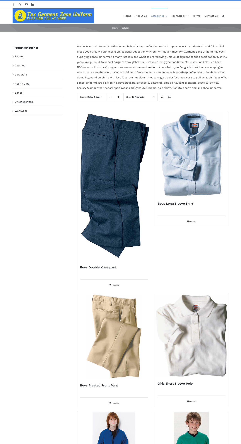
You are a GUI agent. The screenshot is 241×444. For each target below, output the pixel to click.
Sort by (90, 97)
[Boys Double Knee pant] (114, 186)
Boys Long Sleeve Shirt (175, 203)
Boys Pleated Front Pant (99, 385)
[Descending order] (118, 97)
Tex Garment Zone (190, 51)
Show (135, 97)
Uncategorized (24, 101)
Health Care (22, 83)
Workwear (21, 110)
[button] (223, 15)
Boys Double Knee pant (98, 267)
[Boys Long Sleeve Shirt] (191, 154)
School (19, 92)
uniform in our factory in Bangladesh (171, 67)
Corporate (21, 74)
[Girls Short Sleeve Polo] (191, 335)
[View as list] (169, 97)
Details (115, 285)
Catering (20, 65)
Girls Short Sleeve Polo (175, 383)
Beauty (19, 56)
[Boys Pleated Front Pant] (114, 336)
